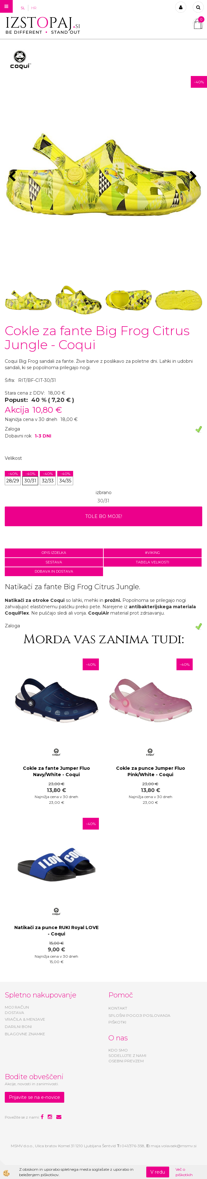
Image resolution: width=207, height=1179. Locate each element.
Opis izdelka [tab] (54, 552)
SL (23, 8)
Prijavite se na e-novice (34, 1097)
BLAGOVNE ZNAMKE (25, 1033)
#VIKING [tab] (152, 552)
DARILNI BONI (18, 1026)
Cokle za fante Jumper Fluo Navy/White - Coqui (56, 771)
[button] (194, 177)
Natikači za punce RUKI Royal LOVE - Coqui (56, 931)
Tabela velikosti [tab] (152, 562)
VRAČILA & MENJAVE (25, 1019)
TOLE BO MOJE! (103, 516)
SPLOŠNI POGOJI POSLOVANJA (139, 1015)
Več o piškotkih (184, 1172)
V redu (157, 1172)
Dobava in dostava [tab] (54, 571)
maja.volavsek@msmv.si (174, 1145)
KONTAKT (117, 1008)
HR (34, 8)
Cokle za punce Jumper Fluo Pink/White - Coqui (150, 771)
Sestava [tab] (53, 562)
